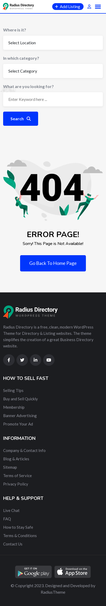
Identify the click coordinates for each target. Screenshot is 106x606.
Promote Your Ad (18, 424)
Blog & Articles (16, 458)
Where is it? (14, 29)
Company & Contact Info (24, 450)
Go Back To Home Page (53, 263)
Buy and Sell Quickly (20, 398)
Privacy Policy (15, 484)
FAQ (7, 518)
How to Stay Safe (18, 527)
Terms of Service (17, 475)
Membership (14, 407)
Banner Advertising (20, 415)
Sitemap (10, 467)
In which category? (21, 58)
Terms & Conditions (20, 535)
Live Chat (11, 510)
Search (20, 118)
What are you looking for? (28, 86)
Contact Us (12, 544)
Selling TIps (13, 390)
